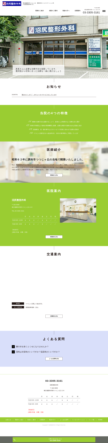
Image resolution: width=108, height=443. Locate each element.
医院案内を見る (54, 240)
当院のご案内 (53, 10)
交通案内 (77, 10)
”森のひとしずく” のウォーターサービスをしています (39, 94)
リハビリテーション (78, 426)
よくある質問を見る (54, 365)
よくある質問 (64, 426)
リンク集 (91, 426)
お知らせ (8, 426)
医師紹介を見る (54, 176)
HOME (100, 426)
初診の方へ (66, 10)
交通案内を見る (54, 320)
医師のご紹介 (39, 10)
